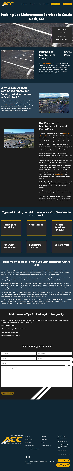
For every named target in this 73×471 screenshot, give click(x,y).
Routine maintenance (10, 105)
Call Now (55, 4)
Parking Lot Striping (62, 39)
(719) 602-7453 (62, 451)
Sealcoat (62, 32)
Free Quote (67, 4)
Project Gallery (44, 4)
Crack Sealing (62, 36)
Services (34, 4)
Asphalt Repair (62, 29)
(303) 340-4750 (62, 441)
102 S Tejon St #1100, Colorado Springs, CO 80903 (63, 446)
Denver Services (29, 445)
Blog (42, 442)
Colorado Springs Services (32, 448)
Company (24, 4)
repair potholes (59, 174)
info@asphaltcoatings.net (64, 454)
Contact (43, 436)
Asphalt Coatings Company (49, 63)
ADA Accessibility (46, 445)
